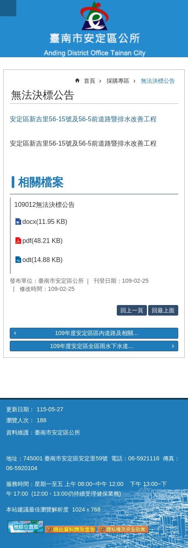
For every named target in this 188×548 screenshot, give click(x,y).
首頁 (89, 80)
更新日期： (20, 409)
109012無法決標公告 (44, 204)
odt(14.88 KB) (42, 259)
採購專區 (118, 80)
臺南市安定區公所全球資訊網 (94, 28)
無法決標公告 (158, 80)
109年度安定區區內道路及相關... (96, 333)
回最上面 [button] (163, 310)
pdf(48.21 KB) (42, 240)
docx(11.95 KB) (44, 221)
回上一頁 (131, 310)
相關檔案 (40, 182)
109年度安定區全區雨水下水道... (91, 346)
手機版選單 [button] (8, 8)
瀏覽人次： (20, 420)
